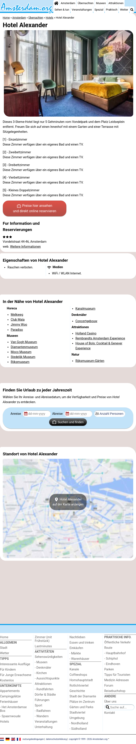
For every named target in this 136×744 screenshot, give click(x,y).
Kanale (74, 669)
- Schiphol (111, 658)
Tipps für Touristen (117, 675)
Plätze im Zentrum (82, 702)
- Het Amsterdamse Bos (13, 709)
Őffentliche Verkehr (117, 642)
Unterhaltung (43, 727)
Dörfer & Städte (45, 695)
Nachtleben (77, 637)
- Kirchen (41, 673)
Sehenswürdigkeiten (49, 657)
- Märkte (75, 653)
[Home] (56, 3)
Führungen (42, 700)
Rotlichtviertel (79, 685)
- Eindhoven (112, 664)
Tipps (4, 659)
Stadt (3, 648)
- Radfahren (42, 711)
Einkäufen (76, 648)
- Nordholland (79, 723)
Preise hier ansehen (34, 209)
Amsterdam (68, 3)
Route (108, 648)
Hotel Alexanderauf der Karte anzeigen (67, 502)
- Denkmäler (43, 668)
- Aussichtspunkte (47, 678)
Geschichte (77, 691)
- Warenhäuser (79, 659)
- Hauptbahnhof (115, 653)
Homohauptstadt (81, 680)
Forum (108, 685)
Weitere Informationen (25, 247)
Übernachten (85, 3)
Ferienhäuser (9, 702)
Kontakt (109, 713)
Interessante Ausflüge (15, 664)
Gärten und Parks (82, 707)
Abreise (57, 414)
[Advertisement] (68, 286)
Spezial (98, 9)
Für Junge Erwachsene (15, 675)
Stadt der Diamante (83, 696)
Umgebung (77, 718)
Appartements (10, 691)
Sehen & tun (62, 9)
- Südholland (78, 729)
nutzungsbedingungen (33, 739)
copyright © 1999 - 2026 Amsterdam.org (88, 739)
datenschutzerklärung (56, 739)
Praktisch (111, 9)
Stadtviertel (77, 712)
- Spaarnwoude (10, 716)
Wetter (124, 9)
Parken (109, 669)
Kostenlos (7, 680)
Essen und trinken (82, 642)
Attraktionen (115, 3)
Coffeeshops (78, 675)
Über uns (110, 701)
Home (4, 637)
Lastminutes (43, 646)
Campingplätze (10, 696)
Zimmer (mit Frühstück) (43, 639)
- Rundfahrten (44, 689)
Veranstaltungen (82, 9)
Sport (38, 705)
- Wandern (41, 716)
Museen (101, 3)
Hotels (4, 721)
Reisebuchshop (114, 691)
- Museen (41, 662)
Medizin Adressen (116, 680)
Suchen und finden (67, 422)
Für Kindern (8, 669)
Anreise (16, 414)
